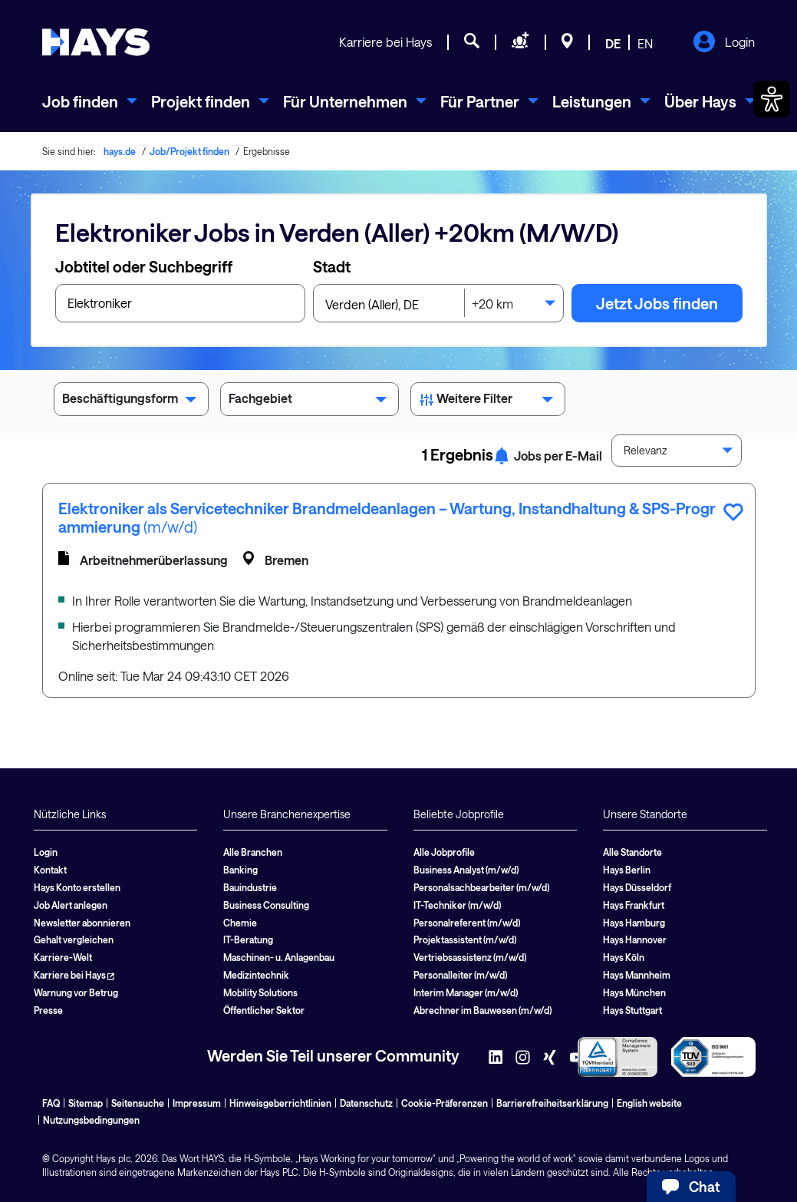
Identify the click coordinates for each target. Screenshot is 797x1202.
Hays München (634, 992)
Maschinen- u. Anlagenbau (278, 957)
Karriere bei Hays (385, 42)
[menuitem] (89, 101)
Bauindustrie (250, 887)
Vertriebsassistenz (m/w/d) (469, 957)
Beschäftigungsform (131, 401)
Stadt (332, 266)
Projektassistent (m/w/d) (464, 939)
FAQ (51, 1103)
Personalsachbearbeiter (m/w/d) (481, 887)
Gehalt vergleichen (74, 939)
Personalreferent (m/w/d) (466, 922)
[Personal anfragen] (520, 43)
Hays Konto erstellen (77, 887)
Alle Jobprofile (444, 852)
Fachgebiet (309, 401)
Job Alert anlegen (70, 905)
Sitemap (85, 1103)
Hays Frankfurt (633, 905)
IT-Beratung (248, 939)
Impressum (197, 1103)
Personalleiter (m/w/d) (460, 974)
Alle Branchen (252, 852)
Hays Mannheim (636, 974)
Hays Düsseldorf (637, 887)
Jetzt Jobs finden (657, 303)
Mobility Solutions (260, 992)
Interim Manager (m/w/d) (465, 992)
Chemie (240, 922)
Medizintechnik (256, 974)
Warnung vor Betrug (76, 992)
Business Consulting (266, 905)
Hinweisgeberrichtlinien (280, 1103)
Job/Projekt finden (189, 151)
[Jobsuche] (472, 43)
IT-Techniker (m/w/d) (457, 905)
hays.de (120, 151)
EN (645, 43)
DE (613, 43)
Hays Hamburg (634, 922)
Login (724, 43)
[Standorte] (567, 43)
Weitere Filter (488, 401)
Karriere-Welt (63, 957)
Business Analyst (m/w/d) (466, 869)
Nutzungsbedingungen (91, 1119)
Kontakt (50, 869)
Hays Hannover (635, 939)
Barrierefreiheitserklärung (552, 1103)
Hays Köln (623, 957)
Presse (48, 1010)
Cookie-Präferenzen (444, 1103)
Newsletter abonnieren (82, 922)
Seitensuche (137, 1103)
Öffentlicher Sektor (264, 1010)
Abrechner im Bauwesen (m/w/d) (482, 1010)
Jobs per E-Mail (547, 455)
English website (649, 1103)
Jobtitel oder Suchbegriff (143, 266)
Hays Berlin (626, 869)
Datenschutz (366, 1103)
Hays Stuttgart (632, 1010)
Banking (240, 869)
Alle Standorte (632, 852)
